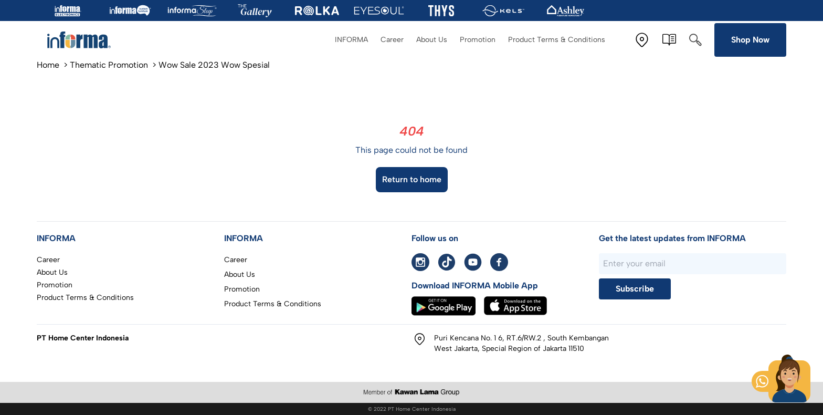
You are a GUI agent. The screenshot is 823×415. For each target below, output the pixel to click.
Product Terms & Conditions (556, 39)
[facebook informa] (499, 262)
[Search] (695, 40)
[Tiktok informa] (447, 262)
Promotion (477, 39)
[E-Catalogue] (669, 40)
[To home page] (84, 40)
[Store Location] (642, 40)
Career (392, 39)
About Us (431, 39)
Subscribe (635, 289)
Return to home (411, 179)
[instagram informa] (420, 262)
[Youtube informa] (473, 262)
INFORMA (351, 39)
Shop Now (750, 40)
